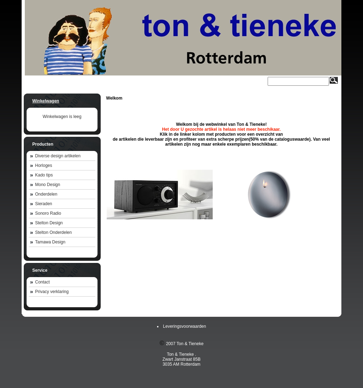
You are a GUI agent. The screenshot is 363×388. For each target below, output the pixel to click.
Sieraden (43, 203)
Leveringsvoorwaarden (184, 326)
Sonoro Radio (48, 213)
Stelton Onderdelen (53, 232)
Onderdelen (46, 194)
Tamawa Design (50, 242)
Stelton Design (49, 222)
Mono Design (47, 184)
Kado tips (44, 175)
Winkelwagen (45, 101)
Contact (42, 282)
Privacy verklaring (52, 291)
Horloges (43, 165)
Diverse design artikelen (57, 155)
